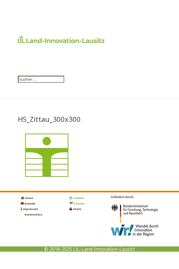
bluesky (79, 203)
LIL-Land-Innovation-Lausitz (104, 249)
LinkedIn (78, 198)
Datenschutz (33, 214)
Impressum (30, 209)
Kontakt (30, 203)
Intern (77, 209)
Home (29, 198)
